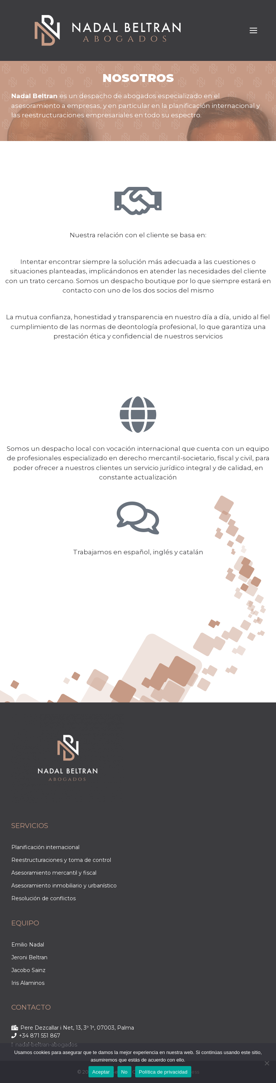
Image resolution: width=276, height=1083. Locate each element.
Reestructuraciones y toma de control (61, 860)
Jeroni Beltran (29, 957)
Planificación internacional (45, 847)
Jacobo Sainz (28, 970)
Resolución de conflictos (43, 898)
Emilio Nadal (27, 944)
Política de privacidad (163, 1072)
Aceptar (101, 1072)
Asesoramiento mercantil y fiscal (53, 872)
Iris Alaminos (27, 983)
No (124, 1072)
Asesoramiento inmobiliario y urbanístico (64, 885)
